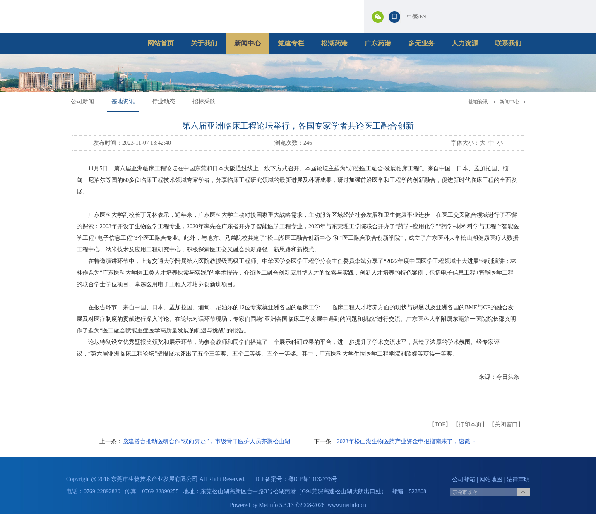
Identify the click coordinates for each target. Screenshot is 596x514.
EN (423, 16)
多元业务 (421, 43)
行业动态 (163, 101)
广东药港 (378, 43)
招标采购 (204, 101)
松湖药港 (334, 43)
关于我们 (204, 43)
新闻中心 (247, 43)
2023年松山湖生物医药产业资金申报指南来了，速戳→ (406, 441)
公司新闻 (82, 101)
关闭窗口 (506, 424)
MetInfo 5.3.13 (276, 505)
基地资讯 (123, 101)
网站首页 (160, 43)
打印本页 (470, 424)
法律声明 (518, 479)
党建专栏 (291, 43)
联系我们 (508, 43)
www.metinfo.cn (347, 505)
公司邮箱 (463, 479)
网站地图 (490, 479)
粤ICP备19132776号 (313, 479)
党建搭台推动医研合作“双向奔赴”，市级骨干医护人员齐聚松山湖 (206, 441)
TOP (440, 424)
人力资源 (465, 43)
